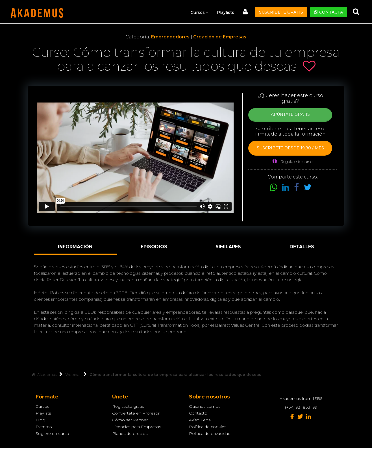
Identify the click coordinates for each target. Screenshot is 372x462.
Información (75, 246)
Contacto (198, 413)
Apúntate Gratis (290, 114)
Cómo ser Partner (130, 419)
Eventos (44, 426)
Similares (228, 246)
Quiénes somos (204, 406)
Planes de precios (129, 433)
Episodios (154, 246)
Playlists (225, 12)
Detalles (302, 246)
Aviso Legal (200, 419)
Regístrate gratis (128, 406)
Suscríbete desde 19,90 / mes (290, 148)
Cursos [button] (199, 12)
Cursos (42, 406)
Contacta (328, 12)
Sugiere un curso (52, 433)
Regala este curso (292, 161)
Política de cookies (207, 426)
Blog (40, 419)
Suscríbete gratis (281, 12)
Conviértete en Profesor (136, 413)
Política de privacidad (209, 433)
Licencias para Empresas (136, 426)
